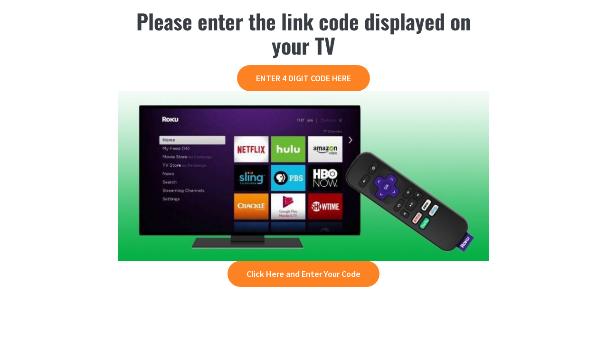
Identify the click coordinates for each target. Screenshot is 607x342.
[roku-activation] (303, 96)
